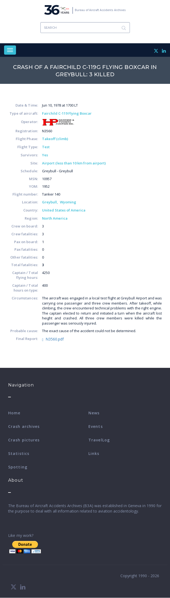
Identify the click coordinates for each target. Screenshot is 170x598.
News (94, 412)
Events (95, 426)
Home (14, 412)
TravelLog (99, 439)
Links (94, 453)
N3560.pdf (55, 339)
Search (124, 28)
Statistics (18, 453)
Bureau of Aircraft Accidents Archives (100, 10)
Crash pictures (24, 439)
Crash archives (24, 426)
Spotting (17, 467)
